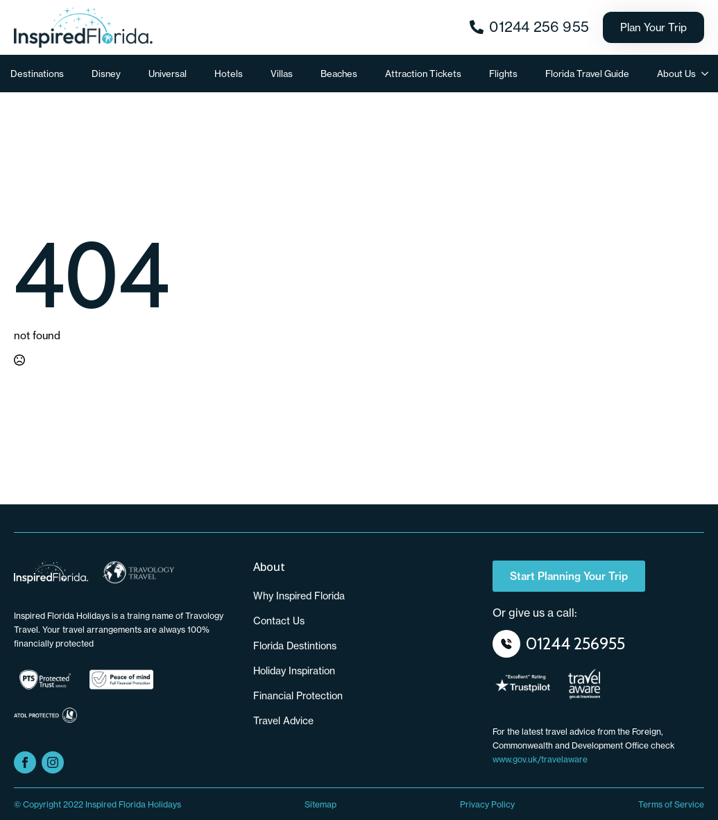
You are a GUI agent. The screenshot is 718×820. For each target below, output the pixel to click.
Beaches (338, 73)
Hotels (228, 73)
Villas (282, 73)
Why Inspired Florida (299, 596)
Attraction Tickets (423, 73)
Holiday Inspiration (294, 671)
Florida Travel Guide (587, 73)
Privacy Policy (487, 804)
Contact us (279, 621)
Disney (106, 73)
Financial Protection (298, 696)
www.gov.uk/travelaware (540, 759)
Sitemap (320, 804)
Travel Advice (283, 721)
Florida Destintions (294, 646)
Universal (167, 73)
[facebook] (25, 762)
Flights (503, 73)
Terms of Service (671, 804)
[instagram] (53, 762)
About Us (676, 73)
